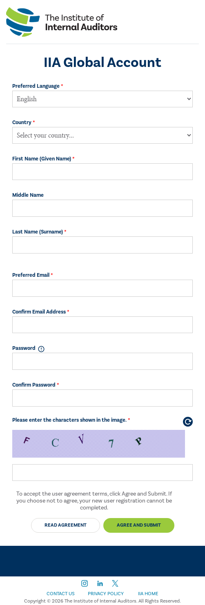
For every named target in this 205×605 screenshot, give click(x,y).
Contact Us (61, 594)
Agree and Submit (139, 525)
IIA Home (148, 594)
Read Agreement (66, 525)
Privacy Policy (106, 594)
